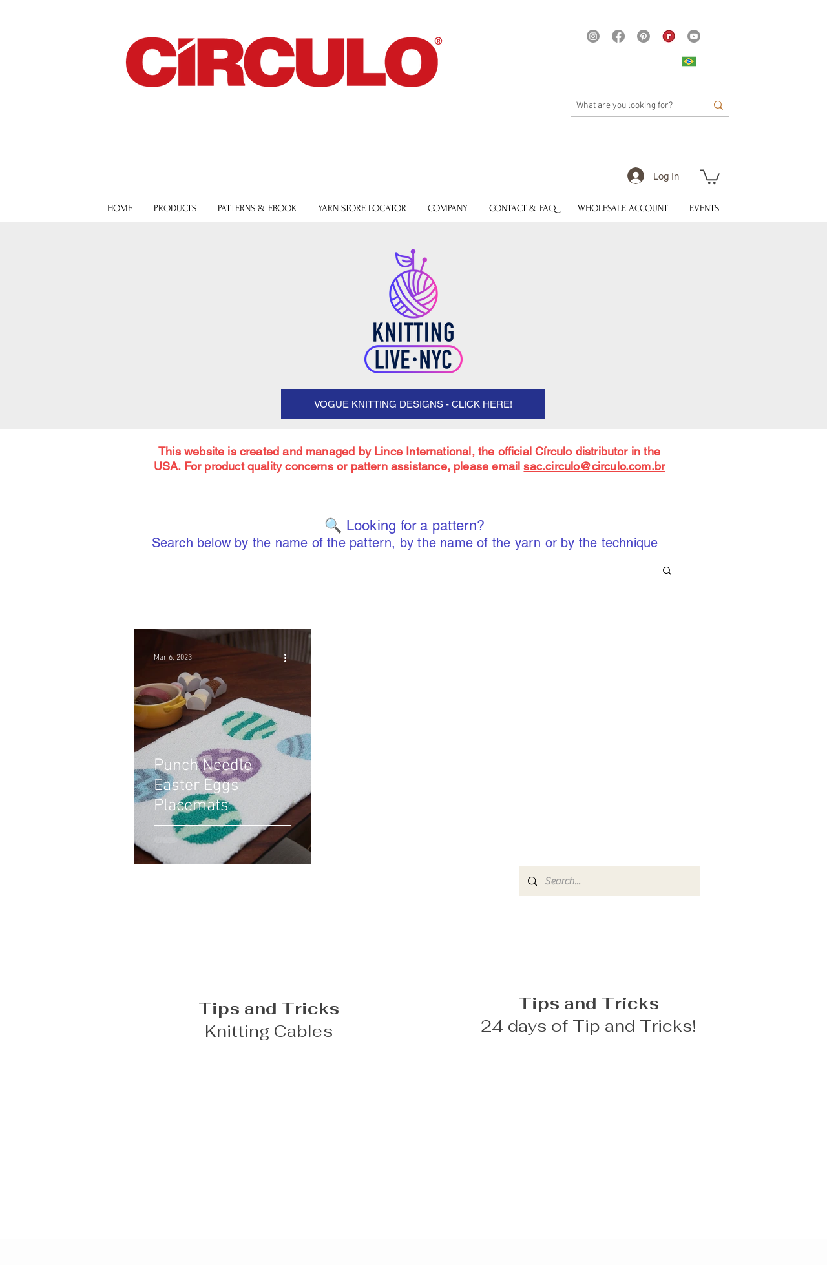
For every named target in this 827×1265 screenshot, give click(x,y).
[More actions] (289, 657)
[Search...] (609, 881)
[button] (710, 176)
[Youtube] (693, 36)
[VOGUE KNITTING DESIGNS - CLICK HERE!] (413, 404)
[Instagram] (593, 36)
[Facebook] (618, 36)
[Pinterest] (643, 36)
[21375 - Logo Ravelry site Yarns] (668, 36)
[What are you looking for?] (631, 106)
